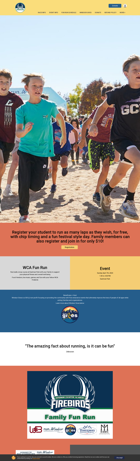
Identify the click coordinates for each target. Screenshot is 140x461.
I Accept (119, 458)
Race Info (42, 12)
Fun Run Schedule (68, 12)
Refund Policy (110, 12)
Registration (69, 247)
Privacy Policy (36, 458)
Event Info (53, 12)
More (122, 12)
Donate (115, 6)
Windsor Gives (85, 12)
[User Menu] (125, 6)
